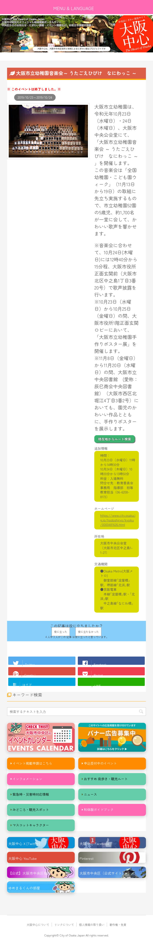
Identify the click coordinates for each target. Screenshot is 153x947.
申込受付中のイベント (100, 763)
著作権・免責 (117, 925)
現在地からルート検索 (114, 439)
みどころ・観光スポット (31, 809)
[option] (76, 33)
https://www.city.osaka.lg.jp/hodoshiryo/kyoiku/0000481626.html (117, 520)
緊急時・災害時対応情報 (31, 794)
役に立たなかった (88, 632)
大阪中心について (38, 925)
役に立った (60, 632)
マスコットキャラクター (31, 825)
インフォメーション (27, 778)
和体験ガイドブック (99, 809)
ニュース (90, 794)
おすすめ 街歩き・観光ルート (106, 778)
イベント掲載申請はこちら (32, 763)
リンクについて (64, 925)
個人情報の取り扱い (91, 925)
